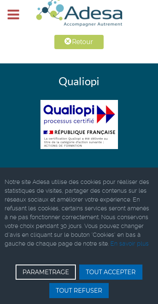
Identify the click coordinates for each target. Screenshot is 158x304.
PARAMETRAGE (45, 272)
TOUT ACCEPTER (111, 272)
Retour (78, 42)
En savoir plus (129, 243)
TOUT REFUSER (79, 290)
